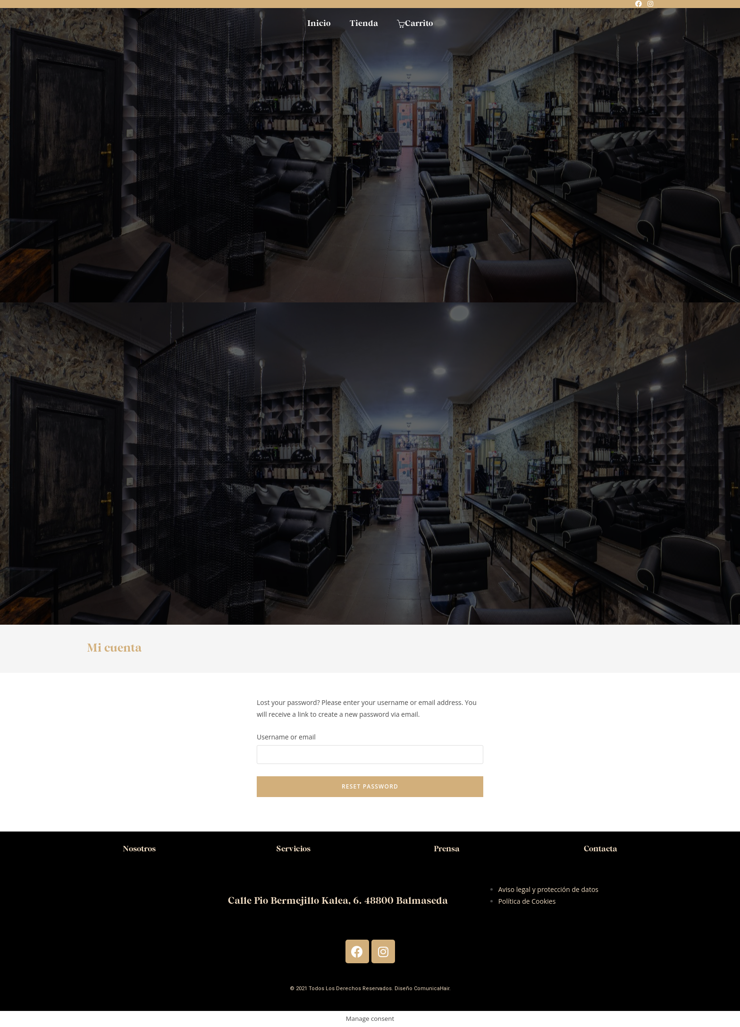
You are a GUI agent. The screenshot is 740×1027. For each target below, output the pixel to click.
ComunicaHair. (432, 988)
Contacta (600, 849)
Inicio (319, 23)
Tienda (364, 23)
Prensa (446, 849)
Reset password (370, 786)
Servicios (293, 849)
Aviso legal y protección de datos (548, 889)
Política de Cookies (527, 901)
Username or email (286, 736)
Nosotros (139, 849)
